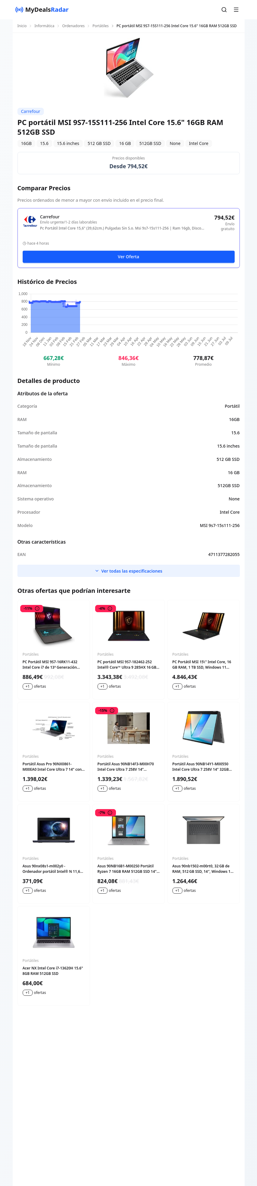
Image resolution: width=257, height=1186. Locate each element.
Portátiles (100, 26)
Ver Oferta (128, 256)
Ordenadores (73, 26)
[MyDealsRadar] (42, 9)
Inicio (22, 26)
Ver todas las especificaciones (128, 571)
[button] (224, 10)
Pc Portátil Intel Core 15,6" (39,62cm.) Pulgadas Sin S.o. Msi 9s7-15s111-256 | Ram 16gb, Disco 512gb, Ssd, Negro (120, 228)
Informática (44, 26)
